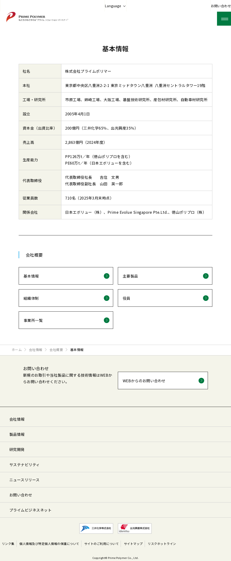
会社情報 (17, 419)
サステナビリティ (24, 464)
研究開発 (17, 449)
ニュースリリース (24, 479)
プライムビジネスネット (30, 510)
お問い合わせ (221, 5)
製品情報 (17, 434)
